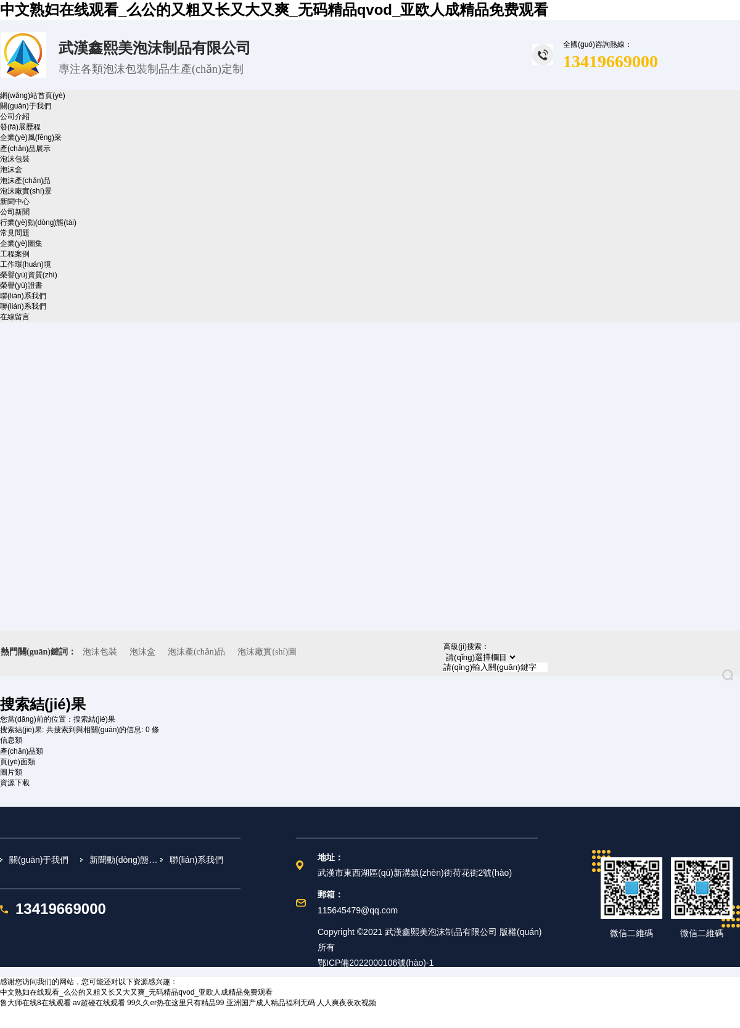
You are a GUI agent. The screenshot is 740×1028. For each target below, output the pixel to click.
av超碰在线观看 (99, 1002)
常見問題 (15, 233)
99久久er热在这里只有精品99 (175, 1002)
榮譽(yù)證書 (21, 285)
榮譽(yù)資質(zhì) (28, 275)
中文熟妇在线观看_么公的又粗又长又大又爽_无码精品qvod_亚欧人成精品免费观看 (274, 9)
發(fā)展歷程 (20, 127)
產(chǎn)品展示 (25, 148)
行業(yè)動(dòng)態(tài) (38, 222)
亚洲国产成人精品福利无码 (270, 1002)
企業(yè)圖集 (21, 243)
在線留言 (15, 316)
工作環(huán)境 (25, 264)
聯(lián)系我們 (23, 296)
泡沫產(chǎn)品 (25, 180)
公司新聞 (15, 212)
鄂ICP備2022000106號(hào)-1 (376, 963)
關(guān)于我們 (25, 106)
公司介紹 (15, 116)
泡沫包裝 (15, 159)
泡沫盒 (11, 169)
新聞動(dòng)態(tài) (124, 860)
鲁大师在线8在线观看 (35, 1002)
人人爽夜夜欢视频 (346, 1002)
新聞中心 (15, 201)
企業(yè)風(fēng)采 (31, 137)
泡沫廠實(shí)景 (26, 191)
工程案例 (15, 254)
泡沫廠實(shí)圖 (267, 651)
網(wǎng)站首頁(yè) (32, 95)
